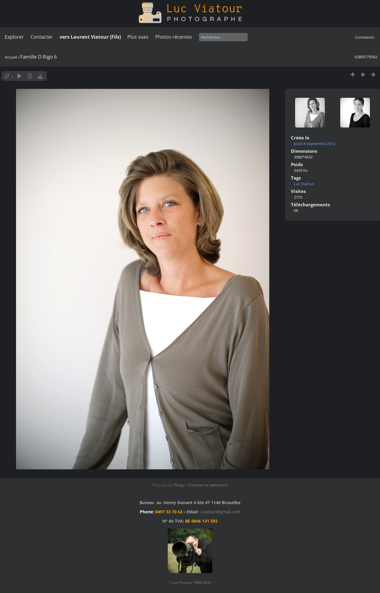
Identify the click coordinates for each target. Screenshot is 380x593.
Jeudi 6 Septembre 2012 (314, 143)
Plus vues (137, 37)
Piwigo (179, 484)
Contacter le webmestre (208, 484)
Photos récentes (173, 37)
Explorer (14, 37)
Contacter (42, 37)
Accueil (11, 57)
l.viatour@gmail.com (220, 512)
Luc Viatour (304, 183)
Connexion (364, 37)
